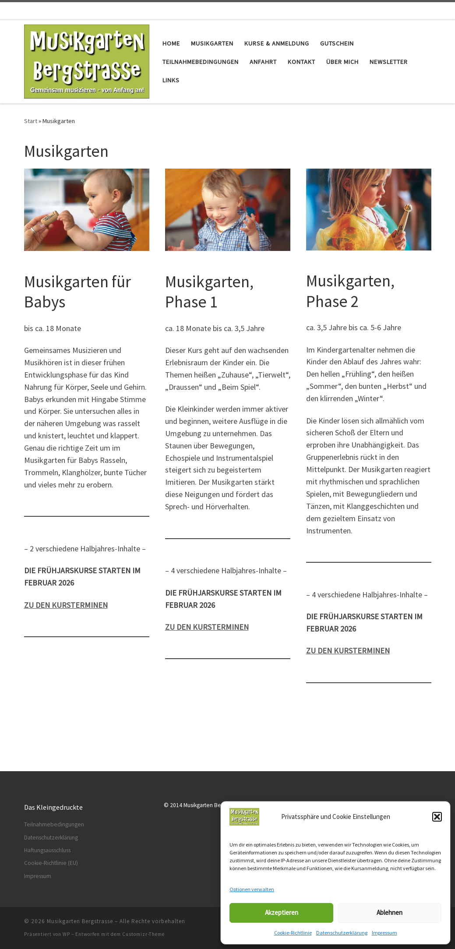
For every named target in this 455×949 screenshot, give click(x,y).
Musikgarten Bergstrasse (80, 921)
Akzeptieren (281, 912)
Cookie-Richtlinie (293, 932)
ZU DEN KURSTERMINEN (348, 651)
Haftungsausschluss (47, 850)
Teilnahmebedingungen (54, 824)
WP (66, 934)
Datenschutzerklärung (341, 932)
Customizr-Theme (143, 934)
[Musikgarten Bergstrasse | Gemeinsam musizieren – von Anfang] (87, 60)
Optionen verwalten (251, 889)
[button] (437, 816)
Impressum (384, 932)
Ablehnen (389, 912)
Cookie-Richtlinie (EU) (51, 863)
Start (30, 121)
